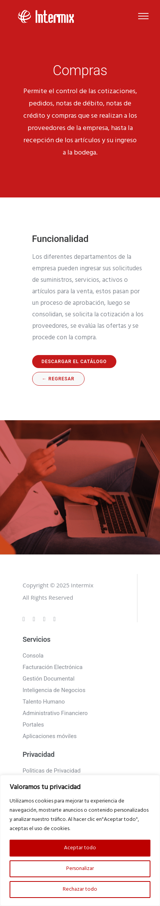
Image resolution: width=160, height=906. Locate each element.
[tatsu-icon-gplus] (25, 618)
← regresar (58, 378)
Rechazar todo (80, 889)
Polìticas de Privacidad (52, 770)
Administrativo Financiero (55, 713)
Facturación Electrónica (53, 667)
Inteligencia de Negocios (54, 690)
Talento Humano (44, 701)
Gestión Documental (49, 678)
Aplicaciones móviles (50, 736)
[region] (80, 840)
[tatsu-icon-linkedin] (45, 618)
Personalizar (80, 868)
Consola (33, 655)
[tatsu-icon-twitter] (55, 618)
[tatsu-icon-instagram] (35, 618)
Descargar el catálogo (74, 361)
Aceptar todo (80, 848)
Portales (33, 724)
